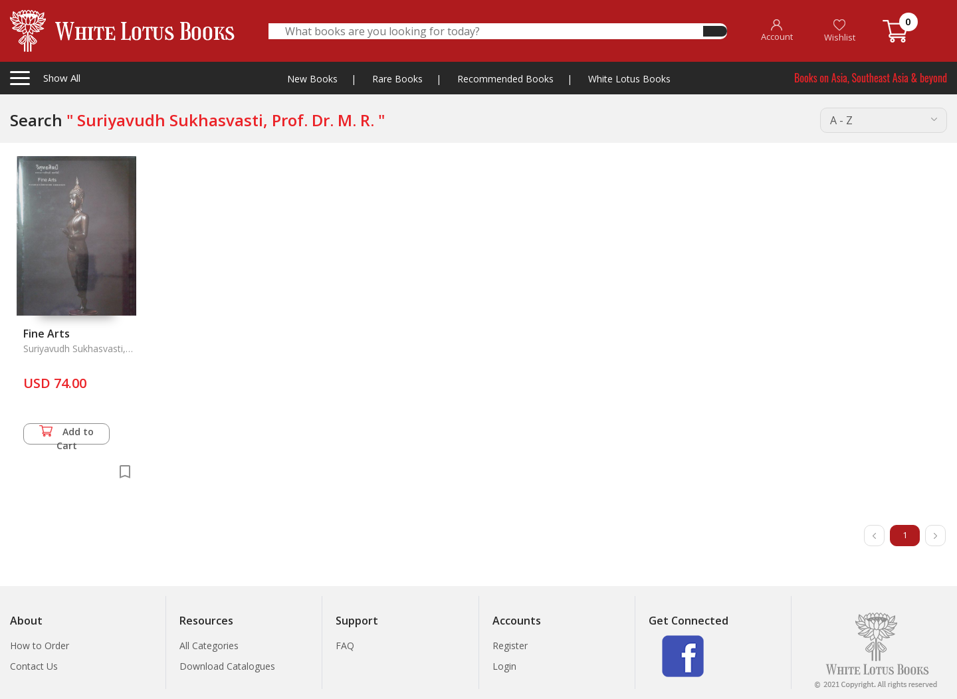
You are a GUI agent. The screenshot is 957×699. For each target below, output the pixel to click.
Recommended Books (505, 78)
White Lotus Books (629, 78)
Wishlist (839, 31)
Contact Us (34, 666)
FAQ (345, 645)
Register (510, 645)
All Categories (209, 645)
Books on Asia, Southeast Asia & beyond (870, 78)
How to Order (39, 645)
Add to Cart (66, 435)
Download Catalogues (227, 666)
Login (504, 666)
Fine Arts (46, 333)
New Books (312, 78)
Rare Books (397, 78)
